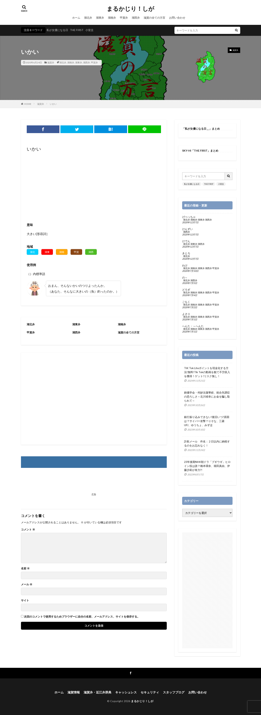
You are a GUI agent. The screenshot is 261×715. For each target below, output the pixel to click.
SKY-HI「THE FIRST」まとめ (200, 150)
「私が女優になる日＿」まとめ (201, 128)
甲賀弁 (124, 17)
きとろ (186, 253)
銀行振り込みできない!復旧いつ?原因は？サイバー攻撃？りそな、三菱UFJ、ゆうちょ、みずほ (206, 421)
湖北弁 (88, 17)
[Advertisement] (94, 184)
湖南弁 (112, 17)
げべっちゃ (189, 217)
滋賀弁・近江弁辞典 (97, 692)
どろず (186, 289)
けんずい (187, 229)
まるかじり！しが (130, 9)
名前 (25, 568)
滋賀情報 (74, 692)
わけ (185, 265)
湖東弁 (100, 17)
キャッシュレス (126, 692)
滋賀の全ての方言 (154, 17)
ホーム (76, 17)
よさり (186, 314)
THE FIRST (76, 30)
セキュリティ (150, 692)
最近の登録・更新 (195, 205)
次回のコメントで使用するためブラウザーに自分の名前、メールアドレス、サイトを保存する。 (82, 616)
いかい (53, 103)
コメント (28, 529)
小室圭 (89, 30)
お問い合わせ (177, 17)
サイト (25, 600)
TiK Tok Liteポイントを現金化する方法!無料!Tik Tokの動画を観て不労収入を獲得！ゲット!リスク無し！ (207, 372)
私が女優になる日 (57, 30)
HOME (27, 103)
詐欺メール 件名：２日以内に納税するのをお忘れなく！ (207, 443)
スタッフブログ (173, 692)
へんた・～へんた (193, 326)
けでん (186, 241)
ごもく (186, 301)
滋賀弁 (50, 62)
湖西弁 (136, 17)
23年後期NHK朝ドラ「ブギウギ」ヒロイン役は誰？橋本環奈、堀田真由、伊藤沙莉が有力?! (207, 466)
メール (26, 584)
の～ (185, 277)
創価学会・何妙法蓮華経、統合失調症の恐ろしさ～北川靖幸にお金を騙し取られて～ (207, 396)
